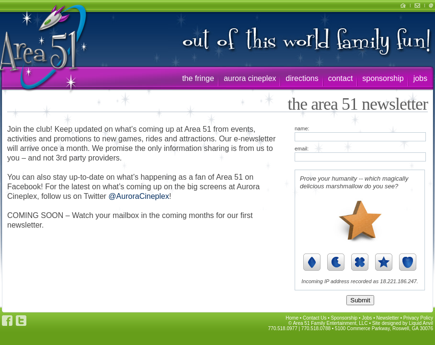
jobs (420, 78)
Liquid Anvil (421, 323)
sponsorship (382, 78)
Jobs (367, 318)
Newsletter (387, 318)
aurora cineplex (250, 78)
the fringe (198, 78)
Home (292, 318)
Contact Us (314, 318)
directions (302, 78)
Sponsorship (344, 318)
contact (340, 78)
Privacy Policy (418, 318)
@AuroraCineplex (138, 196)
